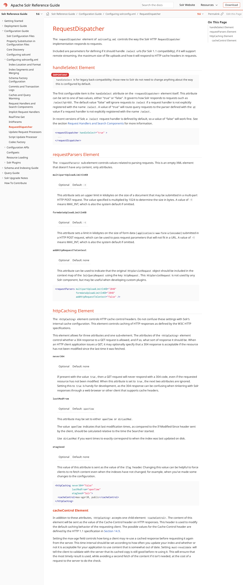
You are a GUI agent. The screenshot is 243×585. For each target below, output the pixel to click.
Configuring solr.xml (18, 54)
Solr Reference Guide (63, 13)
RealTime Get (17, 117)
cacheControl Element (224, 40)
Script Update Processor (23, 137)
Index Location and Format (25, 64)
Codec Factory (17, 142)
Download (231, 5)
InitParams (15, 122)
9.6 (199, 13)
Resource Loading (17, 157)
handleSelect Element (222, 27)
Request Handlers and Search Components (22, 105)
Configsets (13, 152)
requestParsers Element (223, 31)
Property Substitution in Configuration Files (21, 42)
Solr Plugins (14, 162)
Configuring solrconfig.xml (22, 59)
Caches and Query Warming (20, 96)
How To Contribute (15, 183)
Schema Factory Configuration (18, 79)
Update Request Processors (25, 132)
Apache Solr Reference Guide (35, 5)
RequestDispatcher (20, 127)
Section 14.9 (112, 531)
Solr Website (187, 5)
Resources (207, 5)
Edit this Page (234, 13)
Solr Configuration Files (20, 36)
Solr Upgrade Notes (16, 178)
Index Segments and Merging (21, 71)
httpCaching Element (221, 36)
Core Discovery (15, 49)
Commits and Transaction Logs (24, 88)
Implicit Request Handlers (24, 112)
